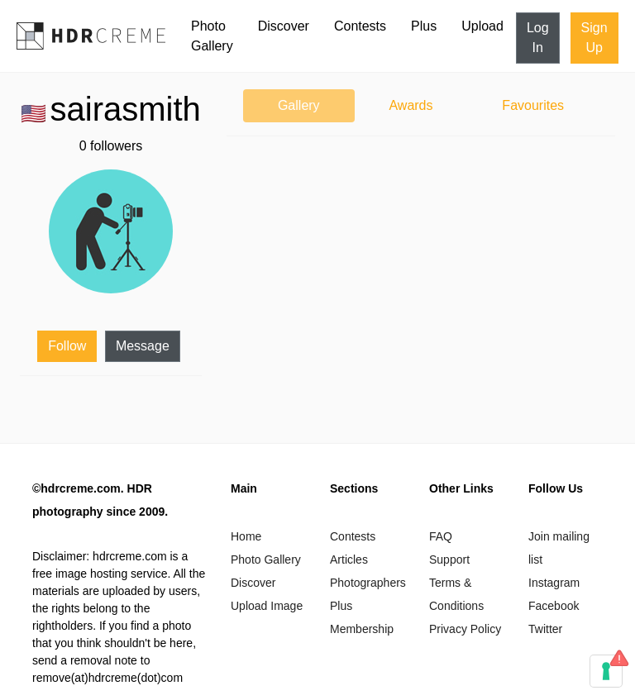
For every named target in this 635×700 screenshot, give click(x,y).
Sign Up (594, 38)
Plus (424, 26)
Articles (349, 559)
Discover (283, 26)
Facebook (553, 605)
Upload (482, 26)
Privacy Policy (465, 629)
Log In (538, 38)
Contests (360, 26)
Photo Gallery (212, 36)
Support (449, 559)
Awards (410, 105)
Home (246, 536)
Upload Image (267, 605)
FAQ (440, 536)
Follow (67, 346)
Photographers (368, 582)
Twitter (545, 629)
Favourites (533, 105)
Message (142, 346)
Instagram (554, 582)
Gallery (299, 105)
